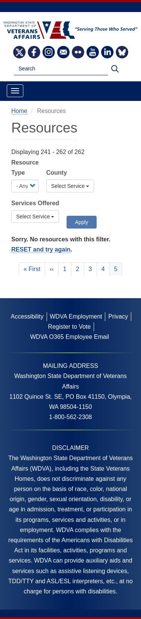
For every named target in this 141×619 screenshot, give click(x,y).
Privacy (118, 316)
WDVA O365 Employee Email (69, 337)
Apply (81, 222)
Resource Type (25, 167)
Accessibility (27, 316)
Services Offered (35, 203)
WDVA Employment (76, 316)
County (56, 172)
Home (19, 111)
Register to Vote (69, 326)
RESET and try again (40, 249)
